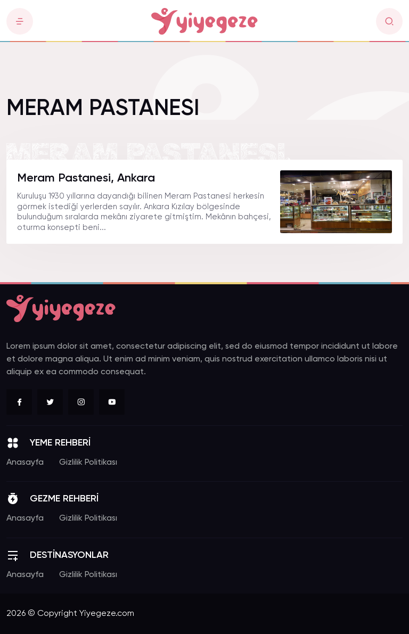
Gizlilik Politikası (88, 462)
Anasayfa (25, 462)
